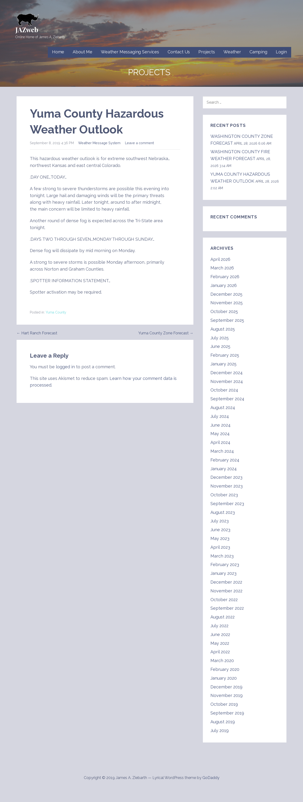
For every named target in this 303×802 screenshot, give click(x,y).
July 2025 (219, 337)
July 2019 (219, 730)
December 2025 (226, 294)
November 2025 (226, 302)
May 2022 (219, 643)
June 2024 (220, 425)
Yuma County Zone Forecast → (165, 333)
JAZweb (26, 29)
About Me (82, 51)
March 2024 (222, 451)
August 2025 (222, 329)
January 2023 (223, 573)
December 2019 (226, 686)
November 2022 (226, 590)
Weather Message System (99, 143)
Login (281, 51)
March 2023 (222, 555)
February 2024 (224, 459)
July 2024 (219, 416)
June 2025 (220, 346)
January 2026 (223, 285)
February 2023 (224, 564)
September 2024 (227, 398)
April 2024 (220, 442)
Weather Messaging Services (130, 51)
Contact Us (179, 51)
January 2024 (223, 468)
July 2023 (219, 520)
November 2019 (226, 695)
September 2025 (227, 320)
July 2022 (219, 625)
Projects (206, 51)
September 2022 (227, 608)
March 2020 (222, 660)
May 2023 (219, 538)
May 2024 (220, 433)
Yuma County (56, 312)
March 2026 (222, 267)
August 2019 (222, 721)
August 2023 (222, 512)
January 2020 (223, 678)
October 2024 (224, 389)
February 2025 (224, 355)
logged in (65, 366)
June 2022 (220, 634)
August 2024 (222, 407)
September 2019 (227, 712)
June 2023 (220, 529)
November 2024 (226, 381)
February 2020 (224, 669)
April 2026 (220, 259)
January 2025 (223, 363)
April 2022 (220, 651)
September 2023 (227, 503)
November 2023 (226, 486)
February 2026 (224, 276)
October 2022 (224, 599)
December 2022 (226, 582)
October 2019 (224, 704)
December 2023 (226, 477)
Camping (258, 51)
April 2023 (220, 547)
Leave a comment (139, 143)
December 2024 (226, 372)
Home (58, 51)
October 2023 (224, 494)
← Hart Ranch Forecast (37, 333)
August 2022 (222, 616)
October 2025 (224, 311)
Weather (232, 51)
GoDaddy (210, 777)
